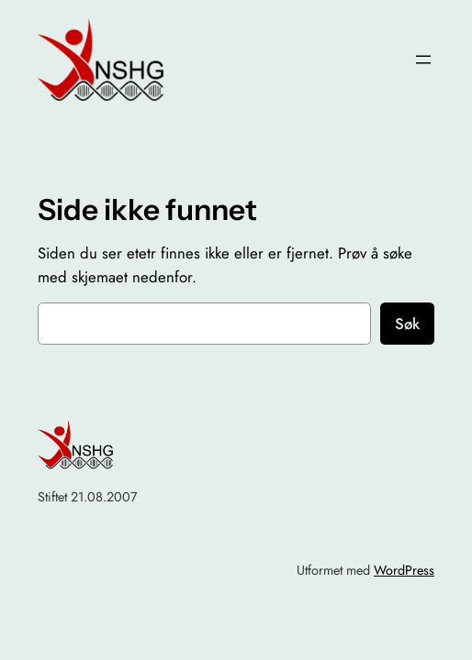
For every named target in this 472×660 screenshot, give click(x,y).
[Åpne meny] (423, 60)
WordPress (404, 570)
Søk (407, 324)
